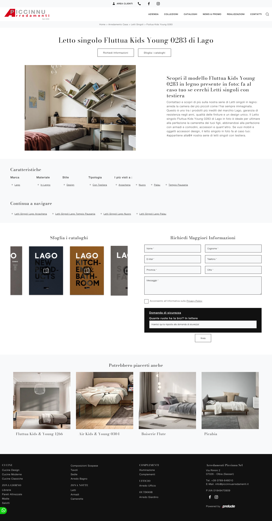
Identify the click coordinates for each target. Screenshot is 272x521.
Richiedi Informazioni (115, 52)
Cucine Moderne (12, 474)
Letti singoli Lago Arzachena (31, 213)
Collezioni (171, 14)
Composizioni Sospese (84, 465)
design (70, 184)
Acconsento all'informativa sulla (176, 300)
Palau (157, 184)
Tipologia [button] (95, 177)
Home (102, 24)
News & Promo (212, 14)
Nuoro (142, 184)
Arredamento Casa (118, 24)
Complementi (147, 474)
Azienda (153, 14)
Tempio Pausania (178, 184)
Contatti (256, 14)
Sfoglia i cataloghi (154, 52)
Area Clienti (122, 3)
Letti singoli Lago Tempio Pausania (75, 213)
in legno (45, 184)
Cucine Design (10, 469)
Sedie (74, 474)
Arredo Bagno (79, 478)
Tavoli (74, 469)
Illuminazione (147, 469)
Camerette (77, 498)
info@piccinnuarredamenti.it (232, 483)
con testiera (100, 184)
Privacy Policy (194, 300)
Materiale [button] (43, 177)
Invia (203, 338)
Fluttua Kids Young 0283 (159, 24)
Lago (17, 184)
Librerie (6, 489)
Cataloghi (190, 14)
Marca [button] (14, 177)
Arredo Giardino (148, 496)
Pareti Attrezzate (12, 494)
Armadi (75, 494)
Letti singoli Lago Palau (152, 213)
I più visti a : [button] (123, 177)
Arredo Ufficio (147, 485)
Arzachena (124, 184)
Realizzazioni (236, 14)
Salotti (6, 502)
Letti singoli (137, 24)
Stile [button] (65, 177)
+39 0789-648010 (222, 480)
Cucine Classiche (12, 478)
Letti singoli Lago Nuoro (117, 213)
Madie (5, 498)
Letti (73, 490)
